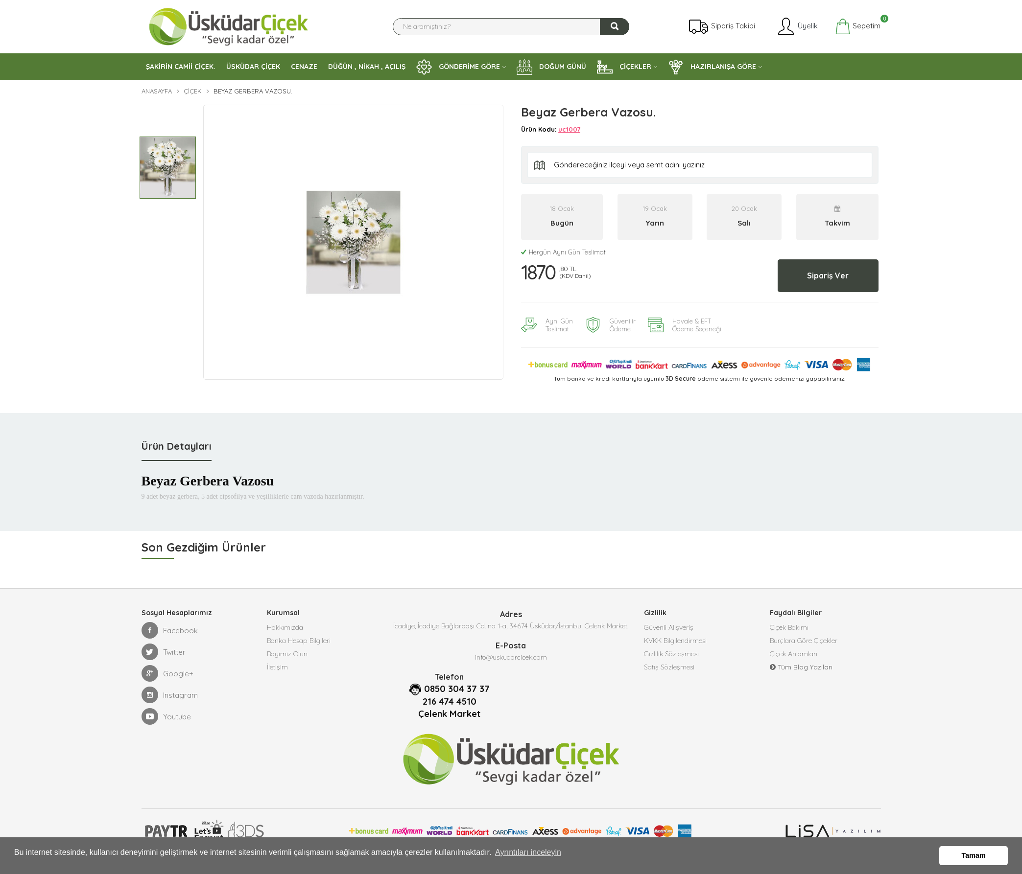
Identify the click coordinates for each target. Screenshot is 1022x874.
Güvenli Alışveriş (668, 625)
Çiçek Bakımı (789, 625)
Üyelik (797, 26)
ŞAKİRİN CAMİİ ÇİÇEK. (180, 66)
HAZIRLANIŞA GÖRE (712, 67)
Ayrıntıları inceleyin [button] (528, 856)
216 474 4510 (449, 698)
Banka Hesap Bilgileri (299, 640)
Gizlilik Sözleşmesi (671, 654)
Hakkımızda (285, 625)
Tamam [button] (974, 856)
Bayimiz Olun (287, 654)
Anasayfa (157, 91)
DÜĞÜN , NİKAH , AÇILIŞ (366, 66)
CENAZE (304, 66)
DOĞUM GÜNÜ (551, 67)
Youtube (166, 713)
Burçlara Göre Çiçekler (803, 640)
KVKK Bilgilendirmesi (675, 640)
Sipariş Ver (823, 274)
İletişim (277, 669)
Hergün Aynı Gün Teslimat (563, 252)
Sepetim (857, 26)
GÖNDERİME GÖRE (458, 67)
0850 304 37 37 (457, 685)
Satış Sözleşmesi (669, 669)
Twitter (164, 649)
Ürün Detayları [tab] (177, 443)
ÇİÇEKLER (624, 67)
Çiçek (193, 91)
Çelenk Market (449, 710)
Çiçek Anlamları (793, 654)
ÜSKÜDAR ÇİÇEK (253, 66)
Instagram (170, 692)
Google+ (167, 670)
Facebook (170, 627)
